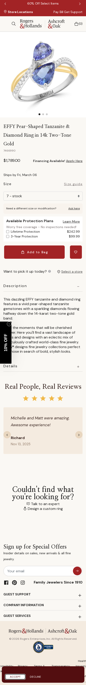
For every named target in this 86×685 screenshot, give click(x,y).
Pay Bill (58, 12)
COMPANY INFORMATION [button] (23, 605)
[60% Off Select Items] (43, 3)
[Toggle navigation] (5, 23)
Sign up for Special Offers (43, 553)
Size (7, 184)
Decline (35, 677)
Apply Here (74, 161)
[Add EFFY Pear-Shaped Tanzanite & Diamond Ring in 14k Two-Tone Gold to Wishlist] (76, 252)
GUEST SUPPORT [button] (17, 594)
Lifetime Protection (45, 231)
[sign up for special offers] (77, 571)
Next (80, 4)
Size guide (73, 184)
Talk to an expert (45, 503)
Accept (15, 677)
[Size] (43, 196)
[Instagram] (22, 582)
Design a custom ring (45, 508)
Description (15, 286)
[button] (71, 221)
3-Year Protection (45, 236)
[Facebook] (6, 582)
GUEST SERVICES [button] (17, 615)
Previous (5, 4)
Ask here (74, 208)
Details (10, 366)
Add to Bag (34, 252)
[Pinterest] (14, 582)
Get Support (73, 12)
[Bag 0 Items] (77, 23)
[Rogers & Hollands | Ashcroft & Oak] (42, 23)
